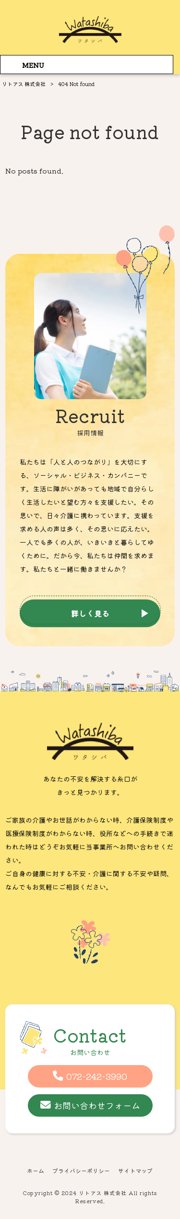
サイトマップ (135, 1171)
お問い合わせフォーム (97, 1105)
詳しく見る (90, 613)
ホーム (35, 1171)
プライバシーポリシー (81, 1171)
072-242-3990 (96, 1076)
